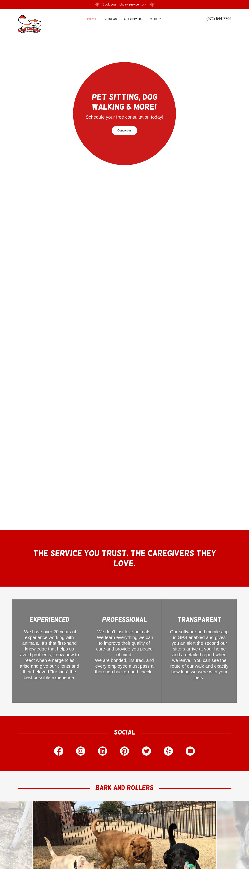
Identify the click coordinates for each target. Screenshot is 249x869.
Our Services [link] (133, 19)
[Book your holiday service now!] (124, 4)
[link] (44, 16)
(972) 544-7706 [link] (219, 19)
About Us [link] (110, 19)
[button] (156, 19)
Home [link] (91, 19)
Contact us (124, 130)
